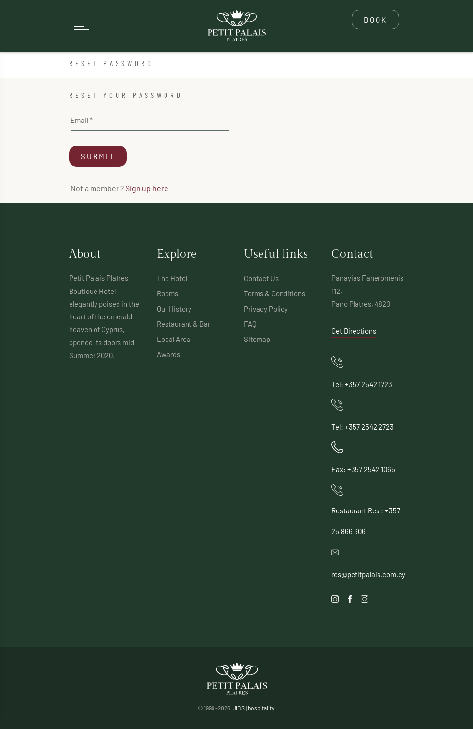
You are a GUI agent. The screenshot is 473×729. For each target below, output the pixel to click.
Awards (168, 354)
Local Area (173, 339)
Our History (174, 308)
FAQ (250, 323)
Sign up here (146, 188)
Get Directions (353, 330)
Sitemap (257, 339)
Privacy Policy (266, 308)
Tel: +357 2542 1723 (361, 384)
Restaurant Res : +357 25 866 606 (365, 520)
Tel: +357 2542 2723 (362, 426)
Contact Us (261, 278)
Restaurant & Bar (183, 323)
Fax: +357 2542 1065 (363, 469)
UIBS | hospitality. (254, 708)
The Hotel (172, 278)
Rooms (167, 293)
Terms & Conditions (274, 293)
